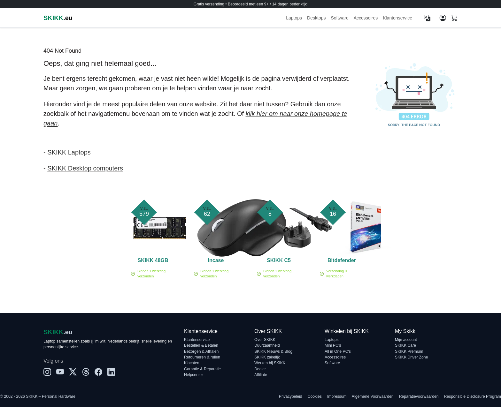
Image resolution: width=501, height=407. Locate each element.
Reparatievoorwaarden (419, 396)
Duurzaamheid (267, 345)
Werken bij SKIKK (269, 363)
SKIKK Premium (409, 351)
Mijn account (406, 339)
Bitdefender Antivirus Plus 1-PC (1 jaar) (341, 261)
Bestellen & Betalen (201, 345)
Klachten (191, 363)
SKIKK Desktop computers (85, 168)
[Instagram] (47, 372)
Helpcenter (193, 375)
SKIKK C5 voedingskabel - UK (278, 261)
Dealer (260, 369)
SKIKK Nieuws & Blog (273, 351)
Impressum (337, 396)
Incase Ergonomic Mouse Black (216, 261)
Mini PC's (333, 345)
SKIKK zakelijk (267, 357)
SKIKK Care (405, 345)
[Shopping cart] (454, 18)
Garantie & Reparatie (202, 369)
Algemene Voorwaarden (373, 396)
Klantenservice (397, 17)
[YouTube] (60, 372)
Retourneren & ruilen (202, 357)
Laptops (294, 17)
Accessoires (366, 17)
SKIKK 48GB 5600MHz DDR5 (152, 261)
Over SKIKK (264, 339)
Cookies (315, 396)
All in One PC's (338, 351)
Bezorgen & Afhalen (201, 351)
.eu (58, 17)
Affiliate (260, 375)
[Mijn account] (443, 18)
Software (339, 17)
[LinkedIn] (111, 372)
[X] (73, 372)
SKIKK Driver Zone (411, 357)
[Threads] (85, 372)
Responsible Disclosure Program (472, 396)
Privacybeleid (290, 396)
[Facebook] (98, 372)
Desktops (316, 17)
